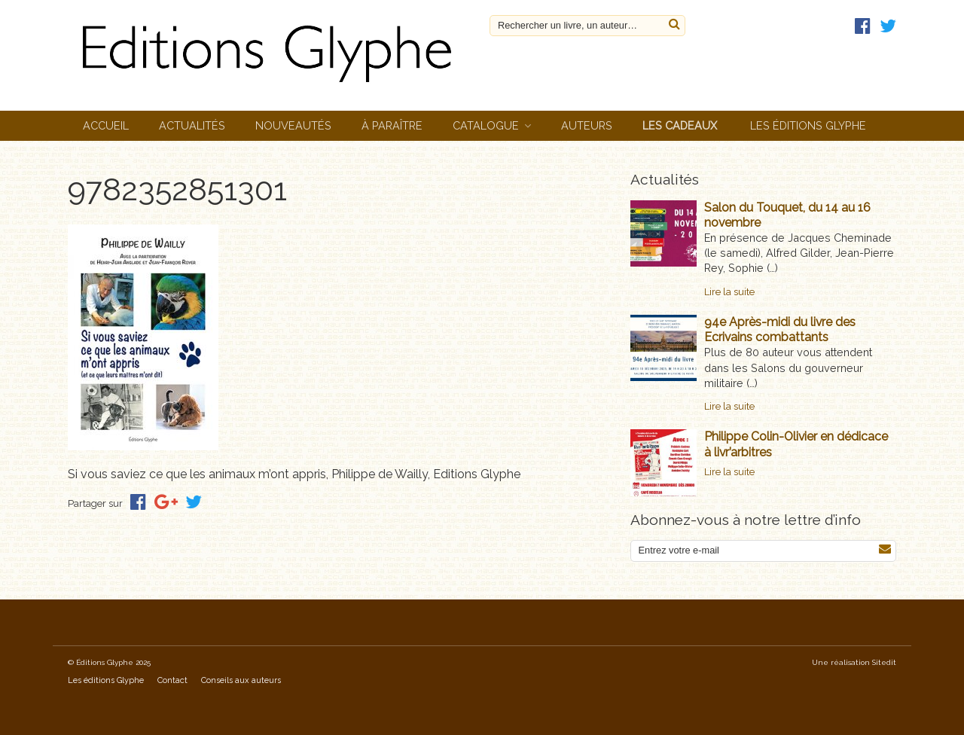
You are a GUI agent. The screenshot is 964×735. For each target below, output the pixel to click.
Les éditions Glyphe (808, 125)
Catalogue (486, 125)
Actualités (192, 125)
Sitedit (884, 662)
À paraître (392, 125)
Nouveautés (293, 125)
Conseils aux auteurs (241, 680)
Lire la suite (729, 291)
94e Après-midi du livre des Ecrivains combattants (780, 329)
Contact (172, 680)
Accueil (106, 125)
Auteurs (586, 125)
